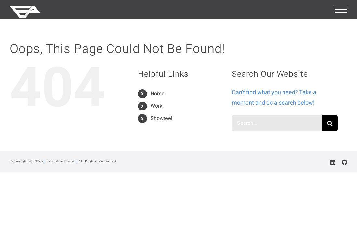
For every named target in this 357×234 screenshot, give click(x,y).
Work (156, 106)
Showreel (161, 118)
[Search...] (277, 123)
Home (158, 94)
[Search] (330, 123)
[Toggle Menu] (341, 9)
